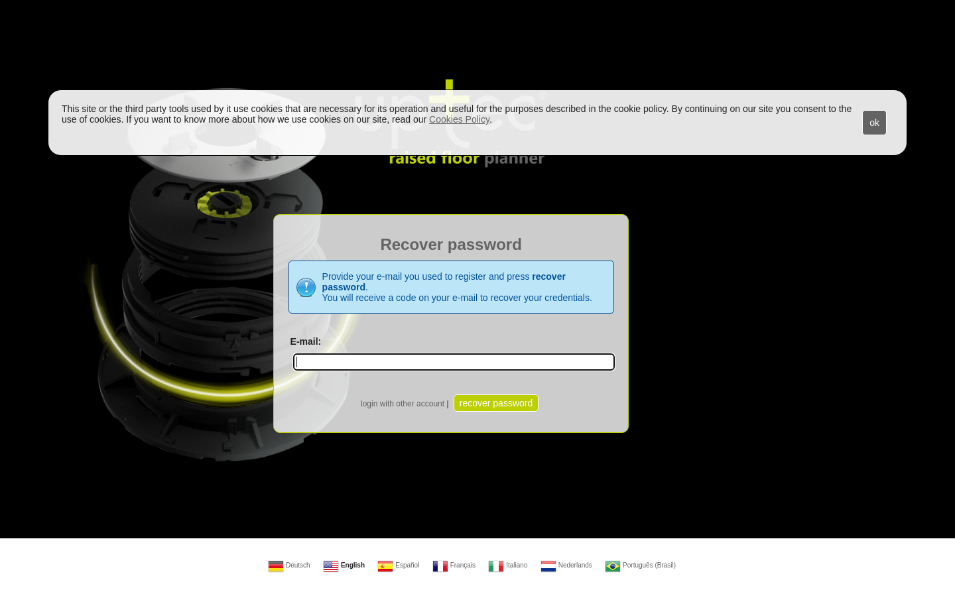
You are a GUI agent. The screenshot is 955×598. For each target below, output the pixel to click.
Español (398, 565)
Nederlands (566, 565)
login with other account (402, 403)
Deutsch (289, 565)
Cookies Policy (459, 119)
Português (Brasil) (640, 565)
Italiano (507, 565)
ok (874, 122)
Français (454, 565)
